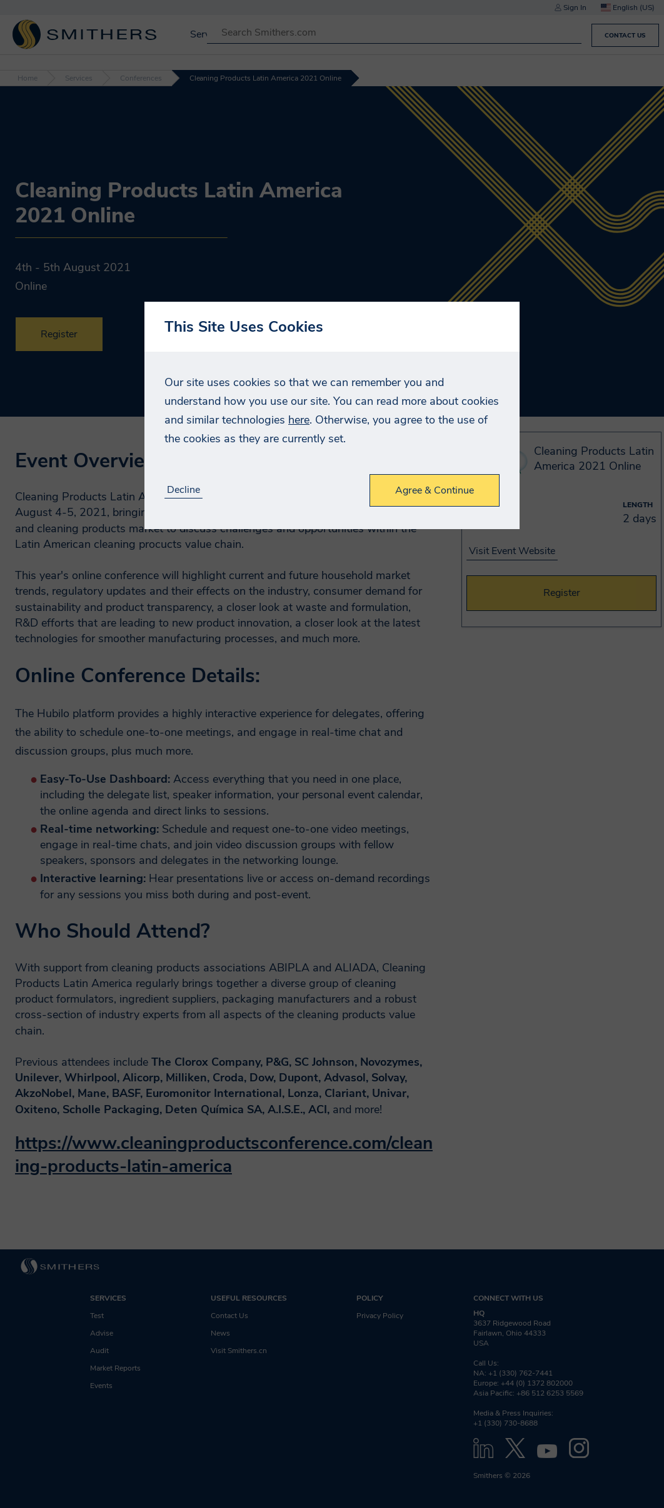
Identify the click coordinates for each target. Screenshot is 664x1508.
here (298, 419)
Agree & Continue (434, 490)
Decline (183, 490)
